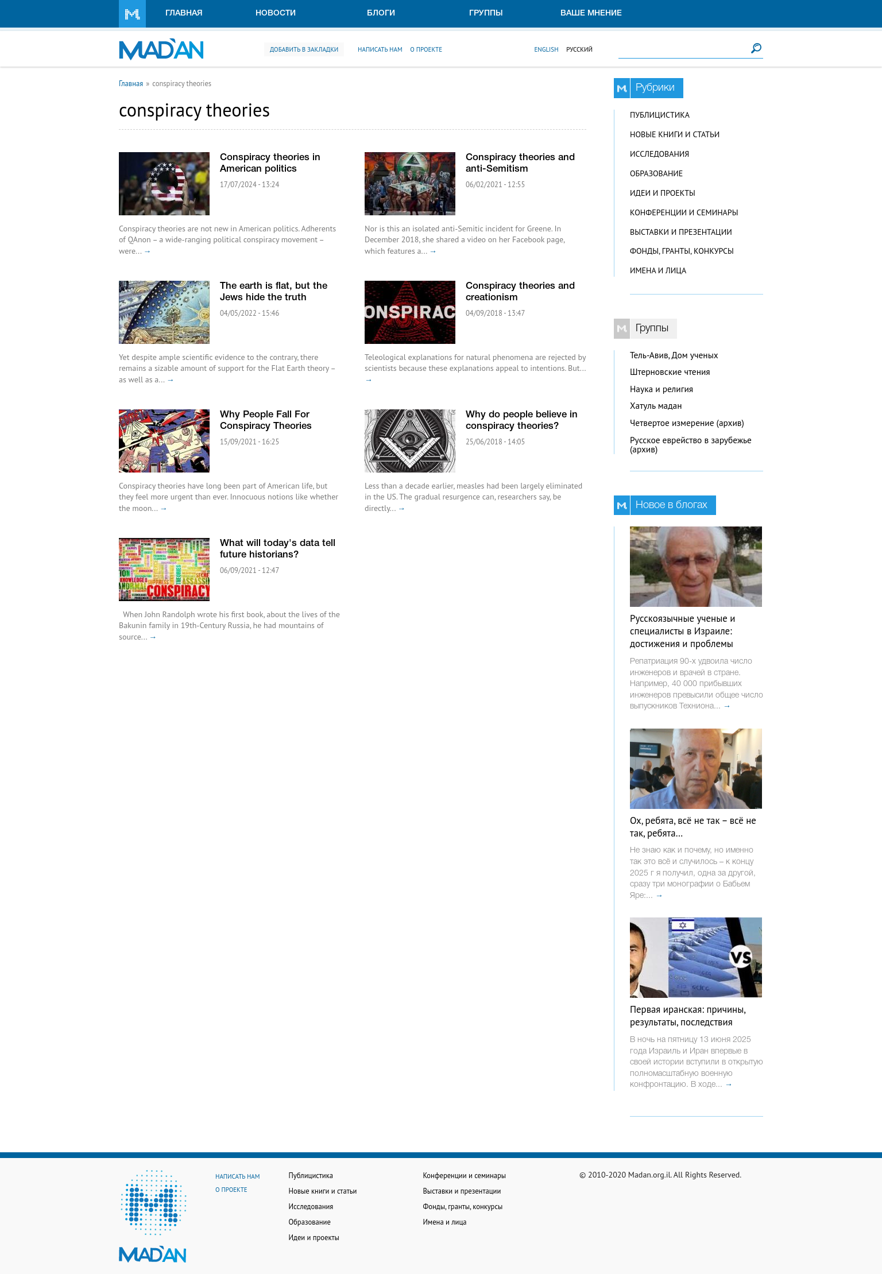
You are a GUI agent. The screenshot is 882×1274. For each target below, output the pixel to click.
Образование (656, 173)
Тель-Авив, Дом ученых (674, 355)
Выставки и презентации (681, 232)
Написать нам (380, 49)
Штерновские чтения (670, 372)
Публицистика (660, 115)
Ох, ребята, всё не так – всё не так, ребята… (693, 826)
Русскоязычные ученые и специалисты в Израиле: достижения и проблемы (682, 631)
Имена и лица (658, 270)
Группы (486, 13)
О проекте (426, 49)
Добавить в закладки (304, 49)
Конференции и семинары (684, 212)
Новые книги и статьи (674, 134)
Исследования (659, 154)
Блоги (381, 13)
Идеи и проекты (662, 193)
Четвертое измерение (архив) (687, 423)
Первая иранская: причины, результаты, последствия (687, 1015)
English (546, 49)
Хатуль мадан (656, 406)
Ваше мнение (591, 13)
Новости (276, 13)
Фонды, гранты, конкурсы (682, 251)
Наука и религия (661, 389)
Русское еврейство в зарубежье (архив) (691, 445)
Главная (184, 13)
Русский (579, 49)
